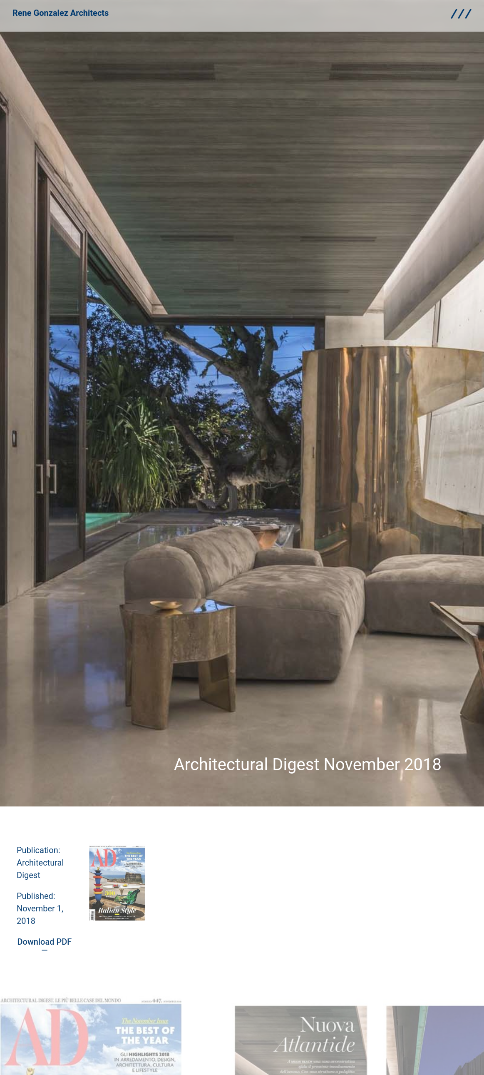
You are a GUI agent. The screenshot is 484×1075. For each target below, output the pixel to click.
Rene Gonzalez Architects (60, 10)
